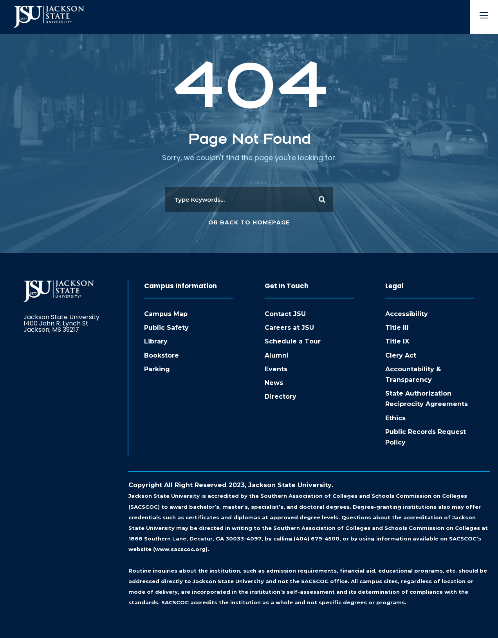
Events (276, 369)
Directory (280, 396)
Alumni (277, 355)
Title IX (397, 341)
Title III (397, 327)
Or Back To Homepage (249, 222)
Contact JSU (285, 314)
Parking (157, 369)
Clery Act (400, 355)
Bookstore (161, 355)
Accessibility (406, 314)
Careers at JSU (289, 327)
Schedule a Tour (293, 341)
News (274, 383)
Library (156, 341)
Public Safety (166, 327)
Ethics (395, 418)
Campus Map (166, 314)
